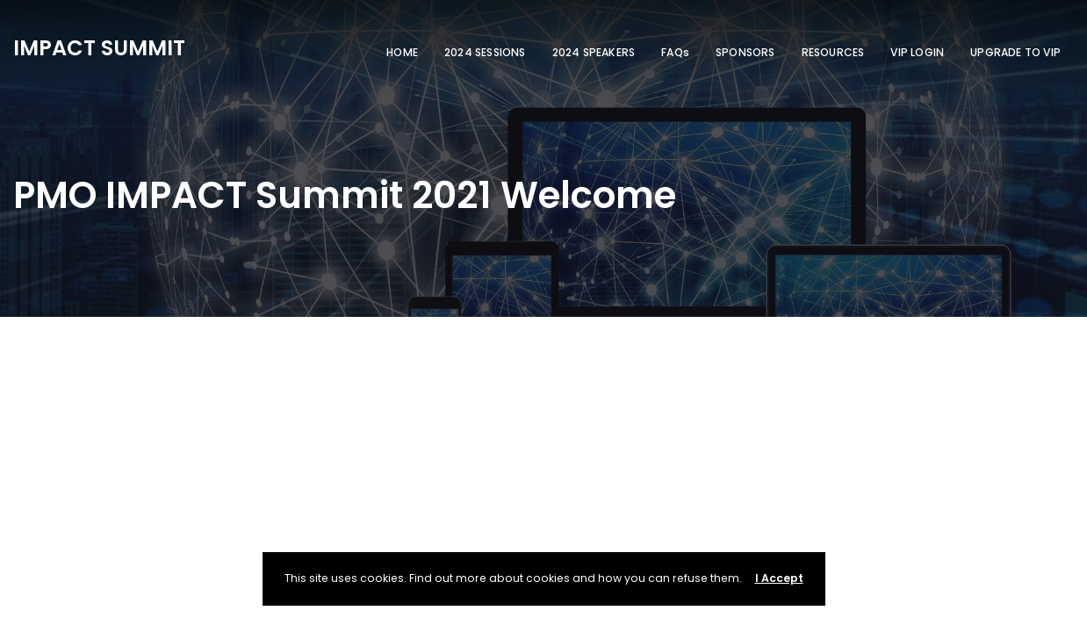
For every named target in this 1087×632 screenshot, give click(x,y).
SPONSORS (745, 52)
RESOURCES (833, 52)
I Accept (779, 578)
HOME (402, 52)
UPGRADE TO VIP (1015, 52)
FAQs (675, 52)
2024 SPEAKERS (594, 52)
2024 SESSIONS (485, 52)
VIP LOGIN (917, 52)
